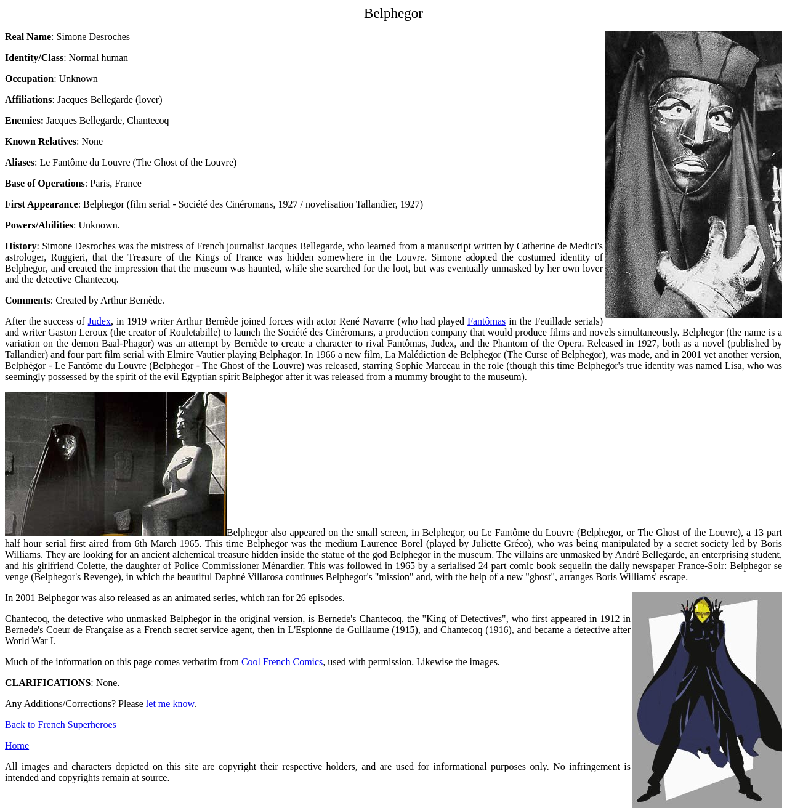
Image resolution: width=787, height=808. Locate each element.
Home (17, 745)
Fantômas (486, 321)
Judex (99, 321)
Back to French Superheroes (60, 724)
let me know (170, 703)
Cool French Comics (282, 661)
